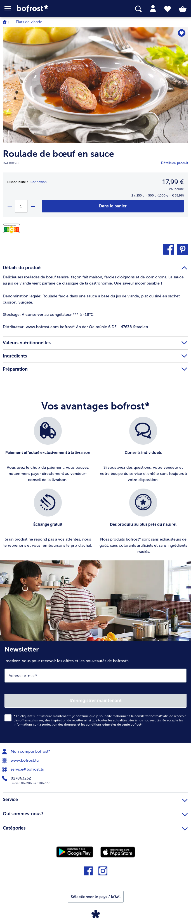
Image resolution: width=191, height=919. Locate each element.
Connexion (38, 182)
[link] (53, 9)
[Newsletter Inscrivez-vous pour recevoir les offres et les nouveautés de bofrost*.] (95, 692)
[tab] (153, 8)
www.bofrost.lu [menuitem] (21, 760)
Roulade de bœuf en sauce (58, 154)
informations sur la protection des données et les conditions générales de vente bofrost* (78, 724)
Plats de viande (29, 22)
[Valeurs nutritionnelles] (13, 228)
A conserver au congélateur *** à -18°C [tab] (48, 314)
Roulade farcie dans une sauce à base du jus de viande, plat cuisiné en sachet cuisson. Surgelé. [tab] (91, 299)
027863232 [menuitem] (17, 778)
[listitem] (48, 450)
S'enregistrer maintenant (96, 700)
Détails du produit (174, 163)
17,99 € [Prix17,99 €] (173, 182)
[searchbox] (138, 9)
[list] (95, 488)
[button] (10, 8)
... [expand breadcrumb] (11, 22)
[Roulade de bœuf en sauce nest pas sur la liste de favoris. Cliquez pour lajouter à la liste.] (181, 33)
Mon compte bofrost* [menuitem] (26, 751)
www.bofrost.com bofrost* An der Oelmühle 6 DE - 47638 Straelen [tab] (75, 327)
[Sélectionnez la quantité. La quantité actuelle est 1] (21, 206)
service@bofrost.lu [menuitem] (23, 769)
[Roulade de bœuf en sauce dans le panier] (113, 206)
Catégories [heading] (95, 827)
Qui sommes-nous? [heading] (95, 813)
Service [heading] (95, 799)
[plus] (32, 206)
